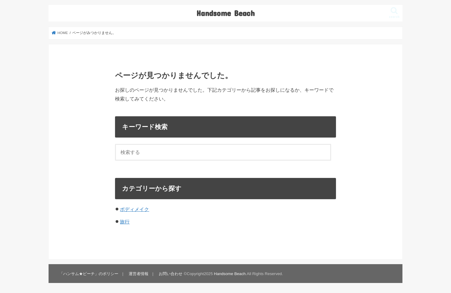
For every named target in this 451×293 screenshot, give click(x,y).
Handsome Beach (225, 13)
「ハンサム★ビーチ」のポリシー (88, 273)
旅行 (125, 221)
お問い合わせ (170, 273)
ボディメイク (134, 209)
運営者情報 (138, 273)
